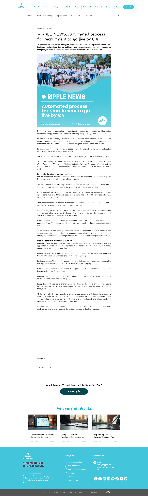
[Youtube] (113, 478)
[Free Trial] (128, 7)
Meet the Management (75, 469)
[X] (121, 478)
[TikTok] (117, 478)
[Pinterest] (100, 478)
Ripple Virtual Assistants (73, 492)
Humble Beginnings (75, 462)
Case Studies (73, 480)
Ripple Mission (61, 16)
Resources (72, 477)
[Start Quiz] (74, 391)
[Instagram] (108, 478)
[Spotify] (125, 478)
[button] (98, 7)
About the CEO (74, 466)
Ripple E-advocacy (44, 16)
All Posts (30, 16)
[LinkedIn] (104, 478)
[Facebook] (96, 478)
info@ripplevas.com (106, 465)
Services (71, 473)
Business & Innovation (92, 16)
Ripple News (75, 16)
